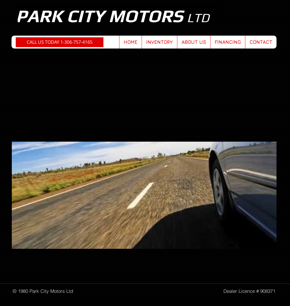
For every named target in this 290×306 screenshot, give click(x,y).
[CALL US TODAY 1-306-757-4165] (59, 42)
